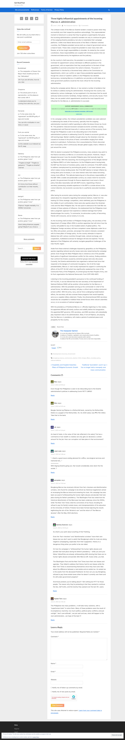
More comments (29, 239)
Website (53, 679)
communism (68, 358)
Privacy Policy (59, 10)
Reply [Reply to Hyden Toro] (53, 620)
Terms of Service (47, 10)
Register (16, 728)
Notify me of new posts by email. (63, 692)
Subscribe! (23, 48)
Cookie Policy (35, 737)
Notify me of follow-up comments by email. (67, 688)
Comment (55, 636)
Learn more (79, 114)
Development (57, 354)
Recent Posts (60, 327)
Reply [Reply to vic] (53, 443)
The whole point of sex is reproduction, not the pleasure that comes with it (28, 95)
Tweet (53, 347)
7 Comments (84, 25)
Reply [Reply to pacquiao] (53, 517)
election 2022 (77, 358)
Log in (16, 732)
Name (53, 663)
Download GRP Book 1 (29, 258)
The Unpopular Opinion (71, 25)
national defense (56, 360)
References (35, 10)
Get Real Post (19, 3)
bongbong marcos (58, 358)
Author (53, 327)
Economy (64, 354)
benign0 (20, 196)
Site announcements (22, 10)
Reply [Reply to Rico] (53, 395)
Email (53, 671)
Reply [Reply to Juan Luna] (53, 472)
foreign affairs (86, 358)
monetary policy (95, 358)
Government (71, 354)
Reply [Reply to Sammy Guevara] (55, 591)
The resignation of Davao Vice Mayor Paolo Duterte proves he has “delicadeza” (29, 73)
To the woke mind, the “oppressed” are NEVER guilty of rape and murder (29, 116)
